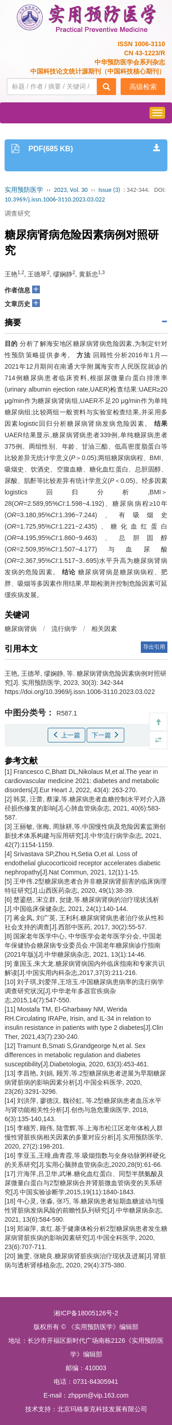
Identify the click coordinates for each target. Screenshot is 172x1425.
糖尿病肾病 (21, 628)
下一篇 (105, 735)
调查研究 (17, 213)
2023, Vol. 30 (71, 190)
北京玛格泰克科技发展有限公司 (102, 1409)
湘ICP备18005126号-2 (86, 1313)
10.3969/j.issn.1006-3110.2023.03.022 (55, 199)
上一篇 (66, 735)
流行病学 (64, 628)
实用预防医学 (24, 190)
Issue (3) (109, 190)
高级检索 (143, 86)
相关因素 (104, 628)
